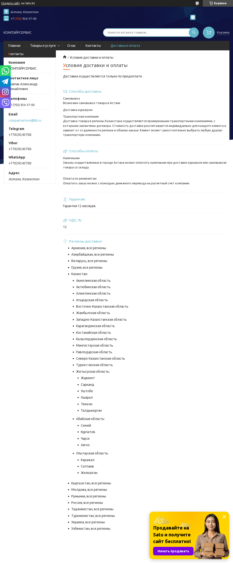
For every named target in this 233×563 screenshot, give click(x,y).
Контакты (93, 45)
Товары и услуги (43, 45)
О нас (71, 45)
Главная (14, 45)
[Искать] (194, 33)
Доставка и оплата (125, 45)
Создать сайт (10, 3)
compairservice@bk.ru (25, 120)
